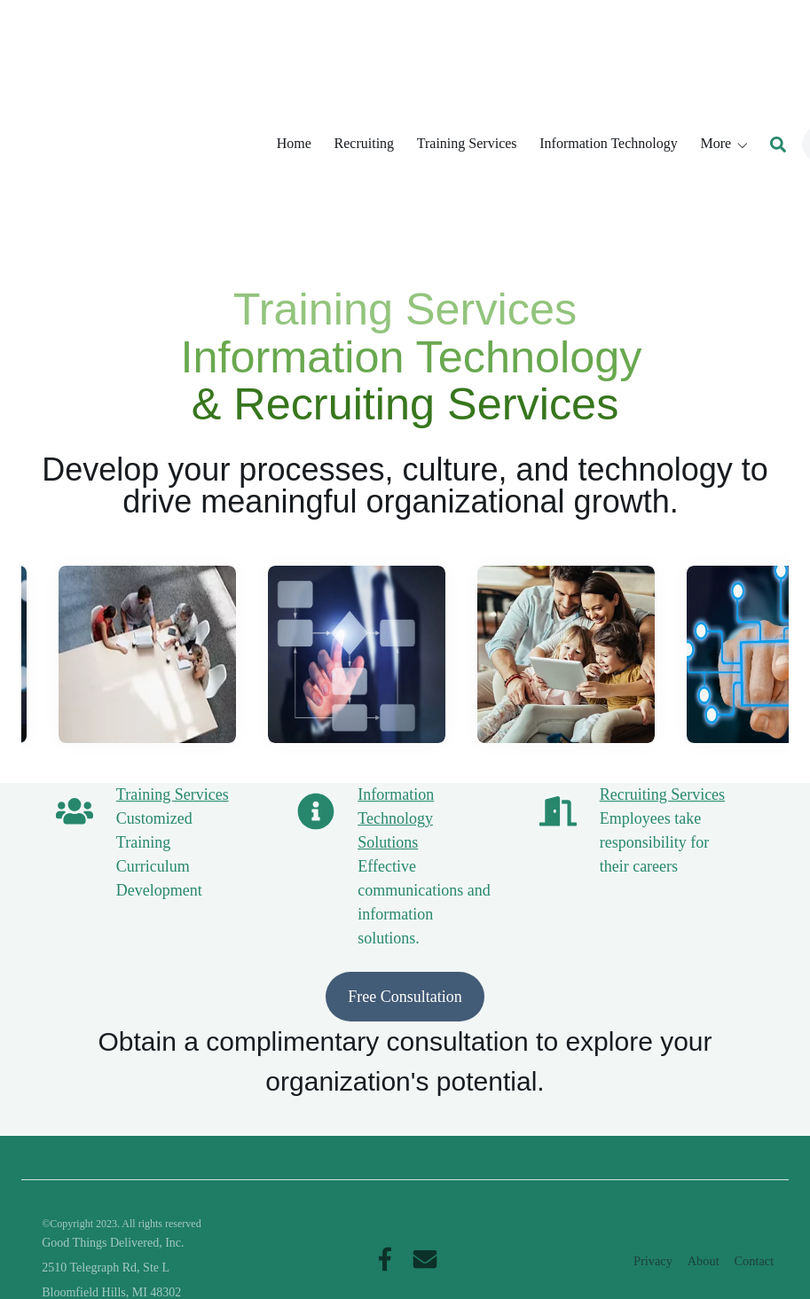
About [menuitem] (704, 1222)
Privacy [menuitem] (652, 1222)
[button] (725, 40)
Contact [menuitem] (754, 1222)
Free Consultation (405, 797)
